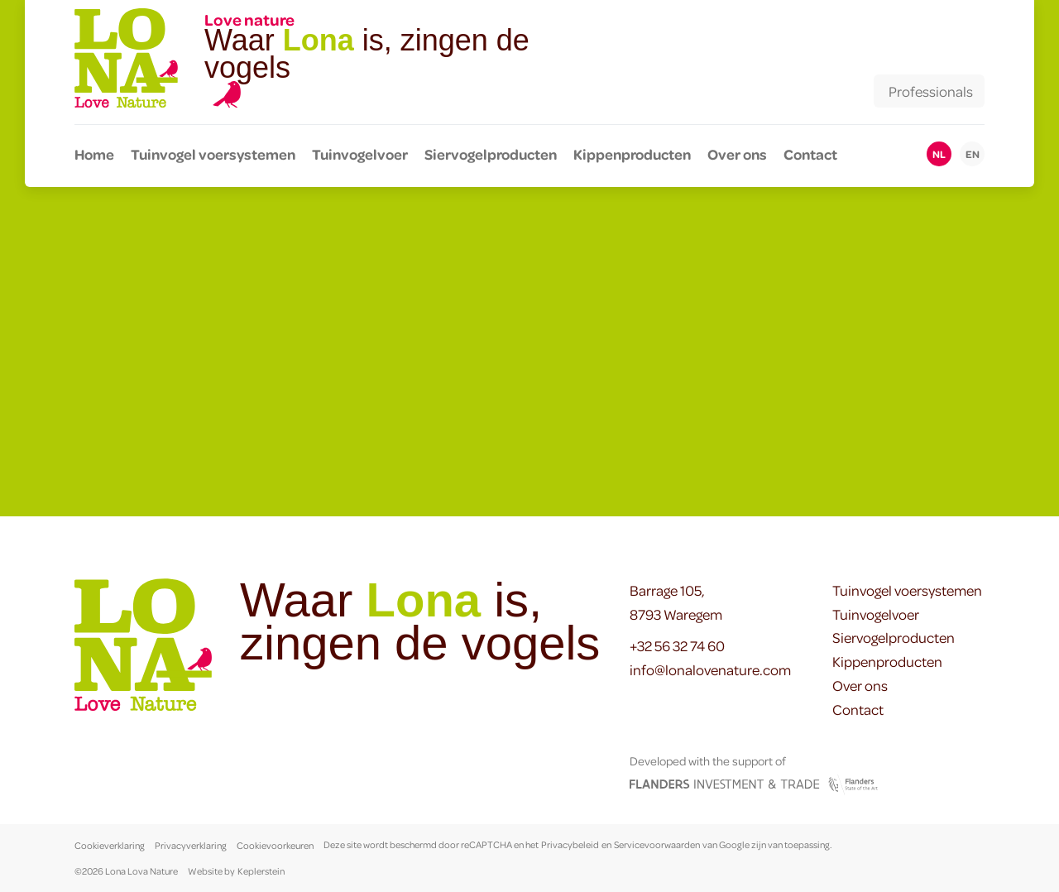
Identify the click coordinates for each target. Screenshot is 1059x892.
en (973, 154)
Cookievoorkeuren (275, 845)
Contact (810, 154)
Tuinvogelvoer (360, 154)
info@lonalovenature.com (710, 669)
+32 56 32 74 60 (677, 645)
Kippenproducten (632, 154)
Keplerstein (261, 871)
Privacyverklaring (191, 845)
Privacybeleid (570, 845)
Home (94, 154)
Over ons (737, 154)
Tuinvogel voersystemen (213, 154)
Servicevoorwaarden (657, 845)
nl (939, 154)
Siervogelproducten (490, 154)
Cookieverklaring (109, 845)
